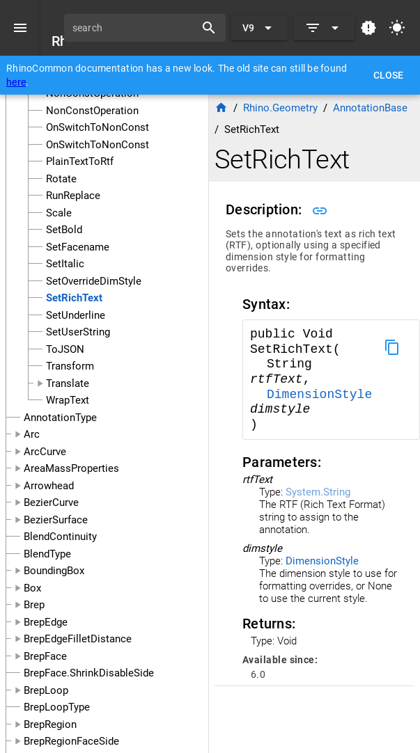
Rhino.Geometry (280, 108)
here (16, 82)
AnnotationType (60, 417)
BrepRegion (50, 724)
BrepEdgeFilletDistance (78, 639)
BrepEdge (46, 622)
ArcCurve (45, 451)
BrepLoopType (57, 707)
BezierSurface (56, 520)
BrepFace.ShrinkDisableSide (89, 673)
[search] (134, 28)
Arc (32, 434)
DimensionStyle (319, 394)
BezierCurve (51, 502)
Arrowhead (49, 485)
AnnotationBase (370, 108)
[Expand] (324, 27)
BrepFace (45, 656)
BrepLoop (46, 690)
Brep (34, 605)
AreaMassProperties (71, 468)
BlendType (47, 554)
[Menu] (20, 28)
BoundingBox (54, 570)
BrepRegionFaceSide (71, 741)
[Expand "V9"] (259, 27)
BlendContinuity (60, 536)
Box (32, 588)
